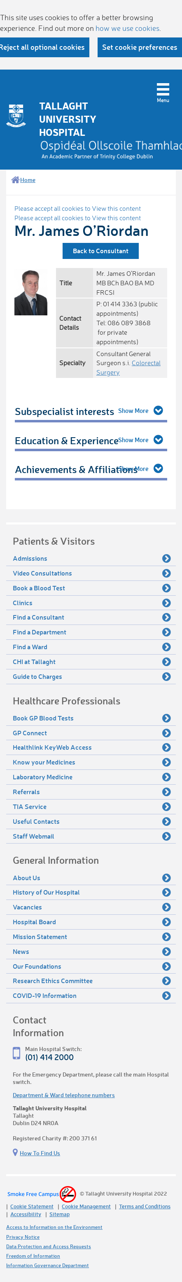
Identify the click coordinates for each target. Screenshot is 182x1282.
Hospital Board (92, 922)
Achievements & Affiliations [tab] (76, 469)
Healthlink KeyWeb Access (92, 747)
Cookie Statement (32, 1206)
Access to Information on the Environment (54, 1227)
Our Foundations (92, 966)
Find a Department (92, 632)
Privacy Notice (23, 1237)
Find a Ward (92, 647)
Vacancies (92, 907)
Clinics (92, 603)
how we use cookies (127, 28)
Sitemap (59, 1213)
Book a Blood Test (92, 588)
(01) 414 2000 (49, 1057)
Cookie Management (86, 1206)
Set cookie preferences (139, 47)
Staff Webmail (92, 836)
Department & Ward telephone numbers (64, 1095)
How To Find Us (40, 1153)
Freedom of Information (33, 1256)
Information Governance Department (47, 1265)
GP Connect (92, 733)
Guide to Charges (92, 676)
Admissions (92, 558)
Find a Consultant (92, 617)
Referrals (92, 792)
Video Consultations (92, 573)
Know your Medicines (92, 762)
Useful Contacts (92, 821)
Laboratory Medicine (92, 777)
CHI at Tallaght (92, 662)
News (92, 951)
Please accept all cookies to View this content (77, 208)
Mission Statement (92, 937)
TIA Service (92, 806)
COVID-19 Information (92, 995)
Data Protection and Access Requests (48, 1246)
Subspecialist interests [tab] (64, 411)
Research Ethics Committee (92, 981)
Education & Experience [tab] (67, 440)
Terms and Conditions (144, 1206)
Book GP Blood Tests (92, 718)
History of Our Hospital (92, 892)
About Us (92, 878)
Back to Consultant (100, 250)
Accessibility (25, 1213)
